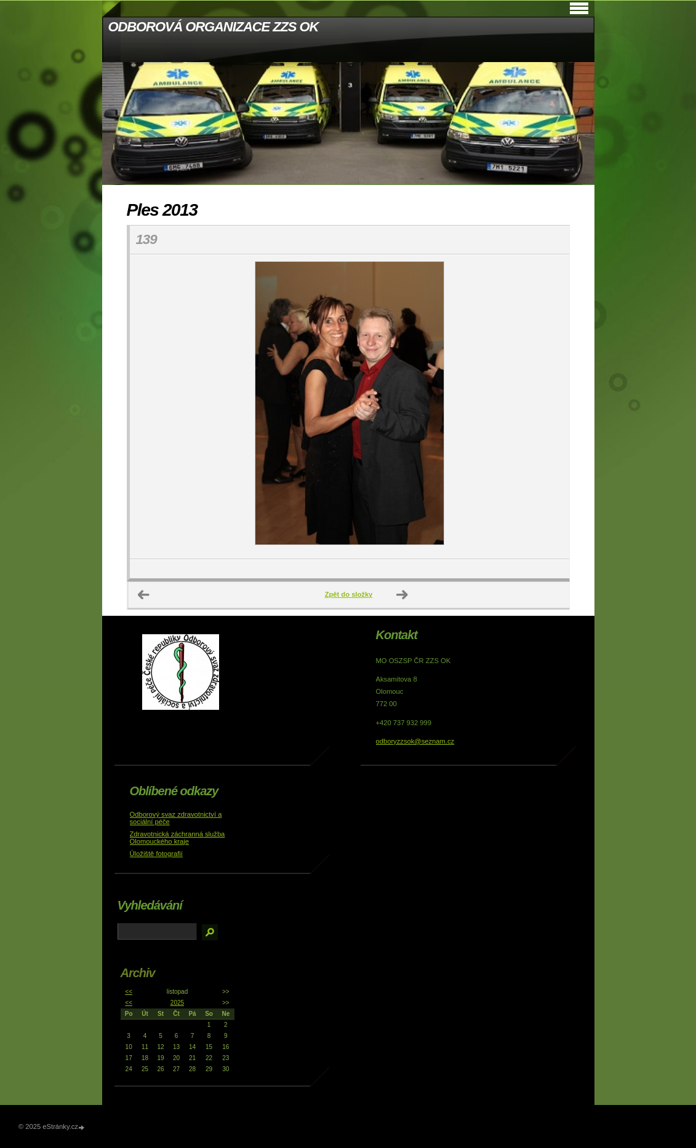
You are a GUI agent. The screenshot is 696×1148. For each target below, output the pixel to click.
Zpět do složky (349, 594)
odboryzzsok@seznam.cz (415, 741)
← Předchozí (144, 595)
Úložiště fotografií (156, 853)
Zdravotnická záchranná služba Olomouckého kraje (177, 837)
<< (128, 991)
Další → (402, 595)
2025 (177, 1002)
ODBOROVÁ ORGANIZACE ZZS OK (213, 26)
